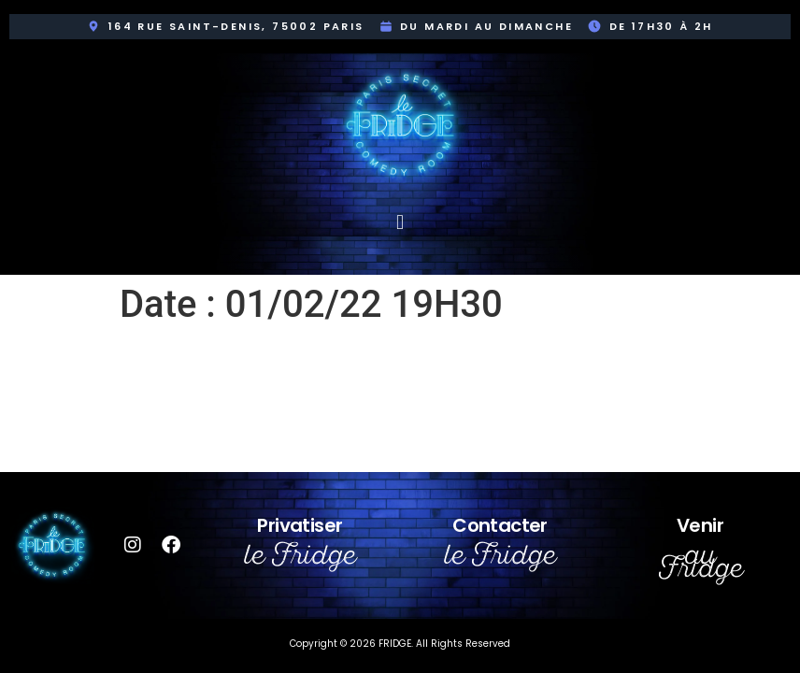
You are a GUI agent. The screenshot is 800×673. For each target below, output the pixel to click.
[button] (399, 222)
